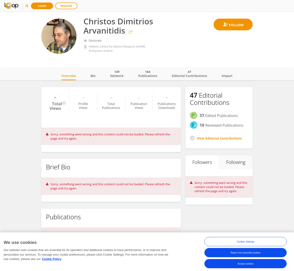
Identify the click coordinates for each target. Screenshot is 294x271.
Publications (147, 74)
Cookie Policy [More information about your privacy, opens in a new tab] (51, 260)
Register (66, 6)
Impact (227, 76)
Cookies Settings (245, 243)
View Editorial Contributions (219, 138)
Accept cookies (246, 265)
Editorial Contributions (189, 74)
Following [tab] (236, 162)
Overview (68, 76)
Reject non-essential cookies (245, 254)
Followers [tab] (202, 162)
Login (42, 6)
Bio (93, 76)
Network (117, 74)
